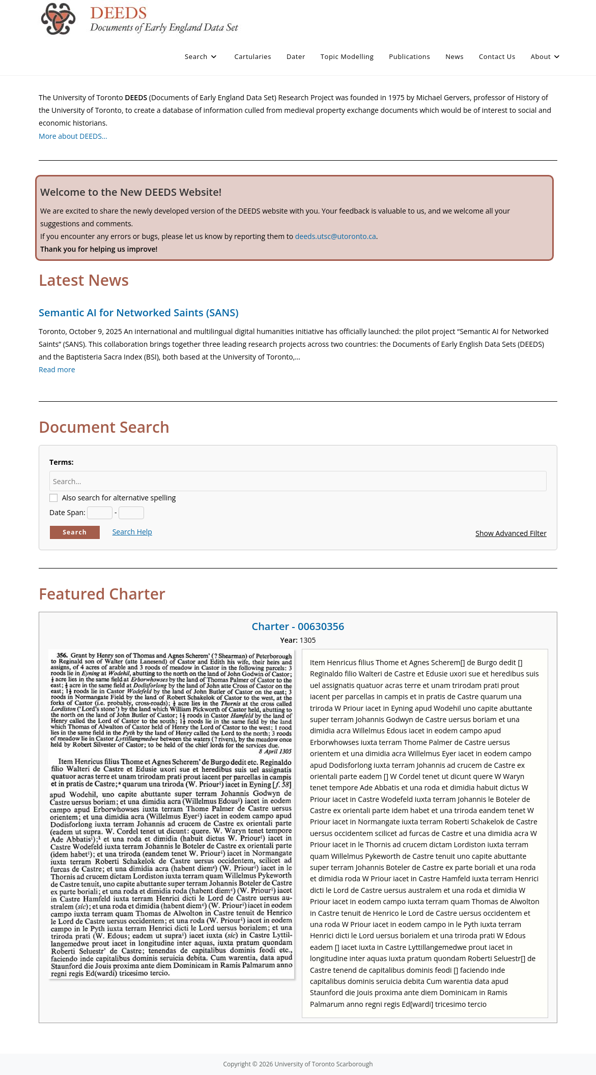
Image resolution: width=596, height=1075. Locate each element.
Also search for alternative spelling (119, 497)
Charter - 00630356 (297, 626)
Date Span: (67, 512)
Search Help (132, 531)
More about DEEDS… (73, 136)
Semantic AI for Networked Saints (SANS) (138, 312)
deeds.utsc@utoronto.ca (335, 236)
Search (75, 532)
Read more (57, 369)
